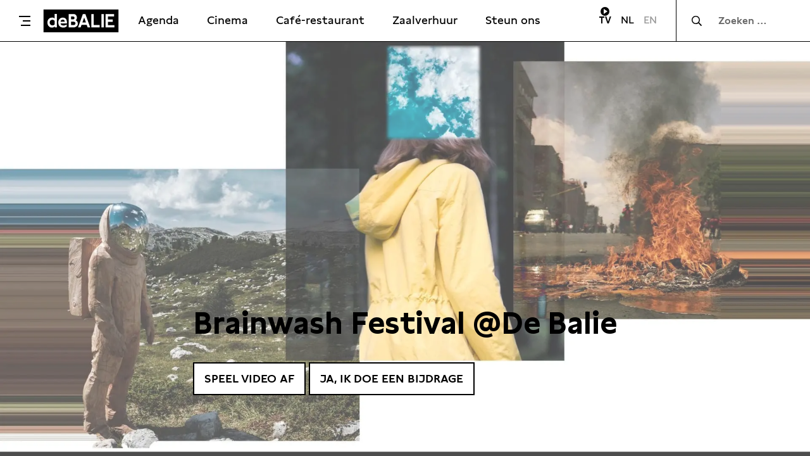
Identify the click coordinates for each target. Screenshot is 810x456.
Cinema (227, 20)
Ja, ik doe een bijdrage (391, 378)
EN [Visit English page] (650, 20)
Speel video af (249, 378)
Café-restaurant (320, 20)
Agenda (158, 20)
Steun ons (512, 20)
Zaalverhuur (425, 20)
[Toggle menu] (24, 21)
